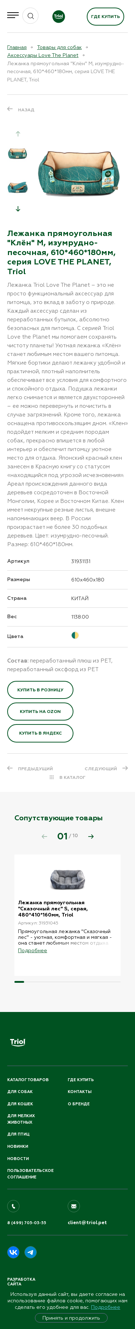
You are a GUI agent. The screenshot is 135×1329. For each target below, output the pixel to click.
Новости (18, 1158)
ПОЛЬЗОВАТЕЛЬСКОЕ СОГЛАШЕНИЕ (30, 1173)
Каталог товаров (28, 1080)
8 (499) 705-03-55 (26, 1223)
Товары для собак (59, 47)
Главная (17, 47)
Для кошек (20, 1104)
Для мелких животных (21, 1119)
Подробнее (105, 1307)
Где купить (105, 16)
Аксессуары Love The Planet (42, 55)
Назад (26, 109)
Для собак (20, 1091)
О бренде (79, 1104)
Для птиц (18, 1134)
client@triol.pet (87, 1223)
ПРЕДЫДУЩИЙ (35, 769)
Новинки (17, 1146)
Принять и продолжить (71, 1318)
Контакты (79, 1091)
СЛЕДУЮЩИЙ (101, 769)
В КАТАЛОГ (72, 777)
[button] (18, 208)
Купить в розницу (40, 689)
